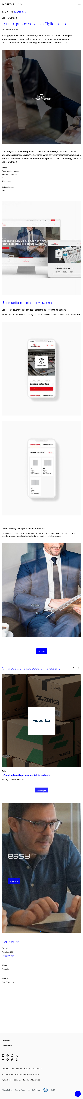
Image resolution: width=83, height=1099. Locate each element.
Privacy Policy (7, 1090)
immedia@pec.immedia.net (21, 1074)
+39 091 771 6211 (8, 959)
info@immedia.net (7, 1074)
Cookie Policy (20, 1090)
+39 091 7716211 (34, 1074)
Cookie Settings (34, 1090)
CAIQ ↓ (53, 1090)
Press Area (6, 1040)
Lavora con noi (7, 1046)
